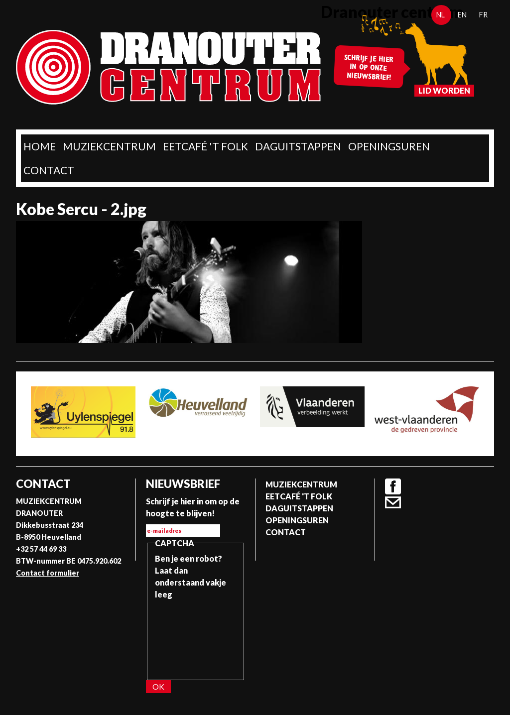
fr (483, 14)
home (39, 146)
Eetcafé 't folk (205, 146)
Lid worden (444, 90)
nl (440, 14)
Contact (48, 170)
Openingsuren (389, 146)
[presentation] (196, 636)
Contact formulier (47, 573)
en (462, 14)
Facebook (393, 486)
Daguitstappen (298, 146)
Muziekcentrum (109, 146)
